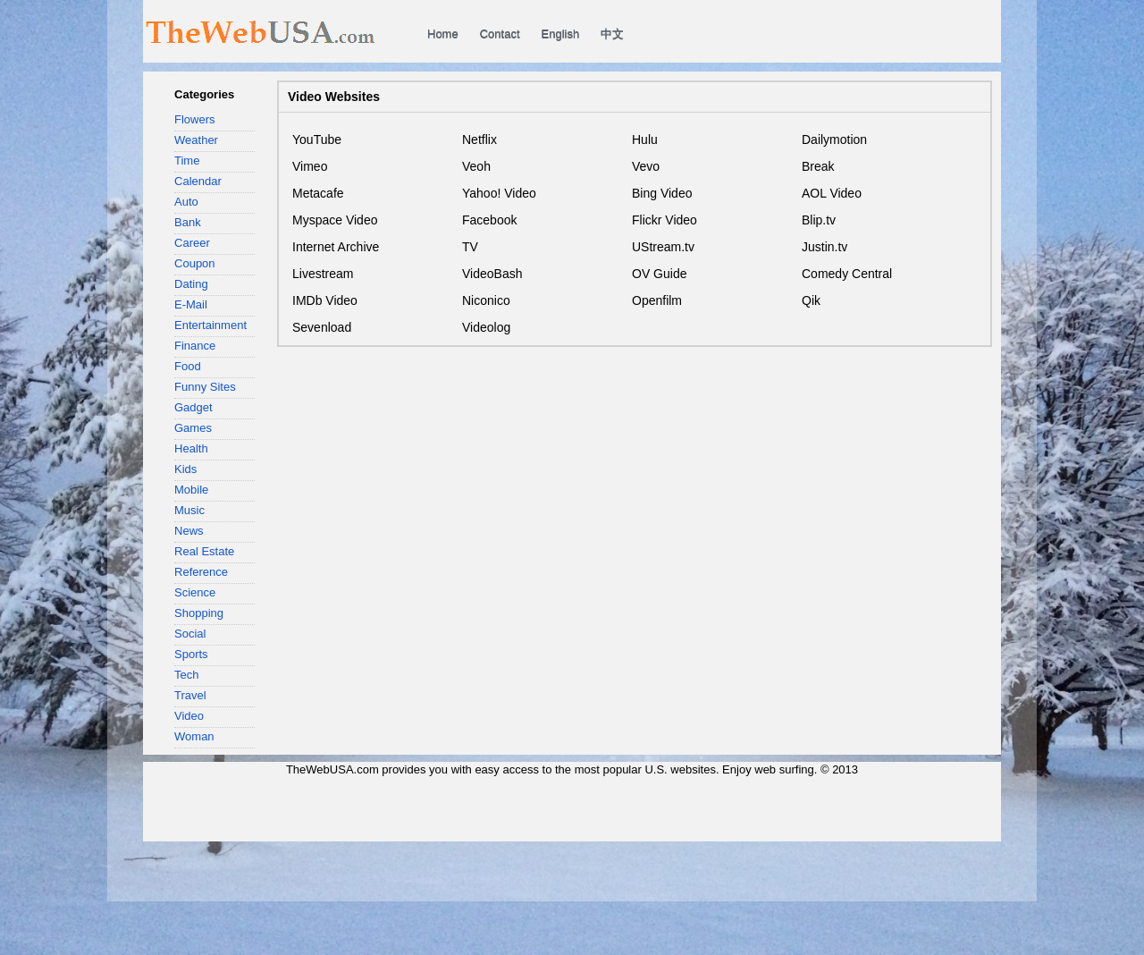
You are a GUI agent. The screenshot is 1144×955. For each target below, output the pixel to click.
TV (470, 247)
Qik (811, 300)
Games (193, 428)
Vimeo (309, 166)
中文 (612, 33)
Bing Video (662, 193)
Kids (185, 469)
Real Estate (204, 551)
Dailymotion (834, 139)
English (561, 33)
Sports (191, 654)
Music (189, 510)
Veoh (476, 166)
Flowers (194, 119)
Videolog (486, 327)
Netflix (479, 139)
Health (191, 448)
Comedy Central (847, 273)
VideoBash (492, 273)
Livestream (322, 273)
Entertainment (210, 325)
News (189, 530)
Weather (196, 140)
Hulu (645, 139)
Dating (191, 284)
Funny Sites (205, 386)
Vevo (646, 166)
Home (442, 33)
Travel (190, 695)
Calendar (198, 181)
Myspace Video (334, 220)
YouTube (316, 139)
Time (186, 160)
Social (190, 633)
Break (818, 166)
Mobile (191, 489)
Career (192, 242)
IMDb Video (325, 300)
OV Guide (659, 273)
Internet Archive (335, 247)
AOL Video (832, 193)
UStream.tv (663, 247)
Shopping (198, 613)
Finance (194, 345)
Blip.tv (819, 220)
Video (189, 716)
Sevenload (321, 327)
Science (194, 592)
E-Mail (190, 304)
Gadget (193, 407)
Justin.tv (824, 247)
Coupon (194, 263)
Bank (187, 222)
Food (187, 366)
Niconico (486, 300)
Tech (186, 674)
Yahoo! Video (499, 193)
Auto (186, 201)
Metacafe (318, 193)
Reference (201, 572)
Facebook (489, 220)
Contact (500, 33)
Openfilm (657, 300)
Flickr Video (664, 220)
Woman (194, 736)
